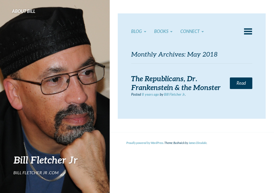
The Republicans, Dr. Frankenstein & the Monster (176, 83)
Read (241, 83)
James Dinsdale (198, 142)
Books (161, 31)
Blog (136, 31)
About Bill (23, 11)
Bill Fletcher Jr (45, 160)
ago (150, 94)
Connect (190, 31)
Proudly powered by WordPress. (145, 142)
